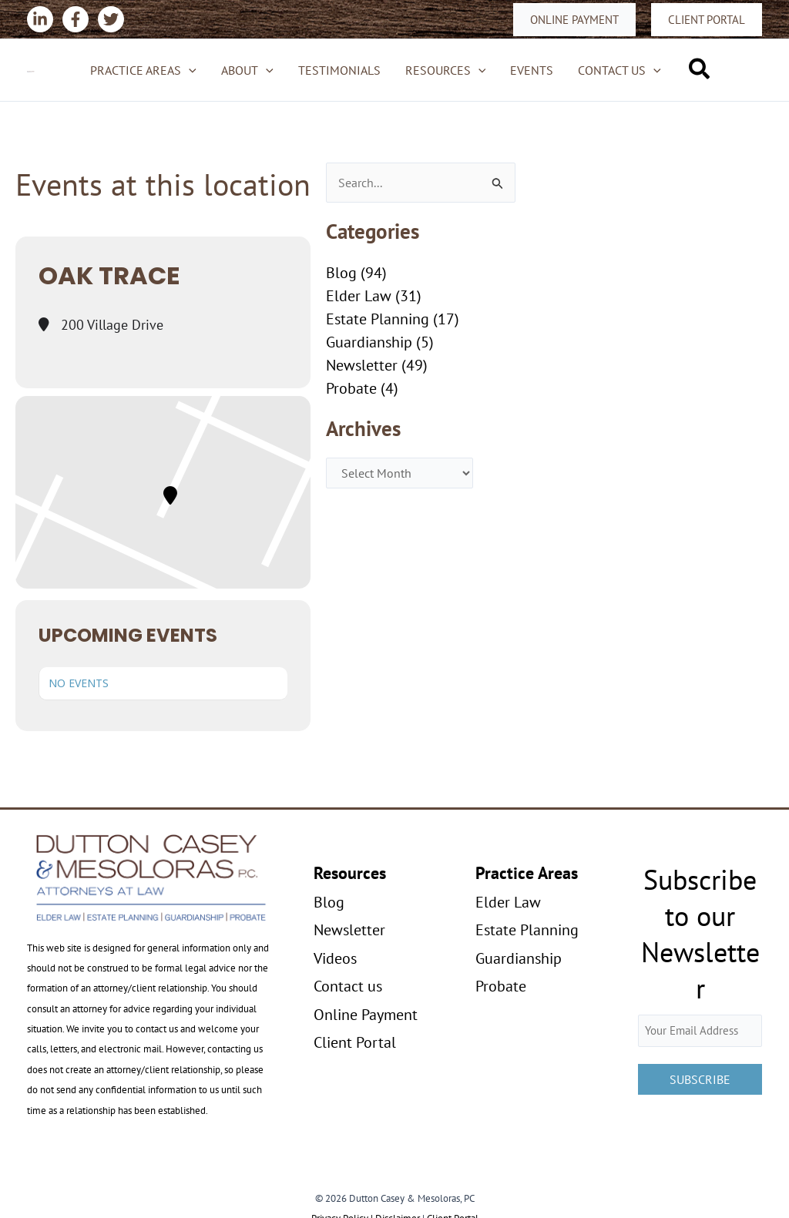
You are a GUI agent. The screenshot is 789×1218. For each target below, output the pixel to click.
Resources (445, 70)
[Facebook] (75, 19)
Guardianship (369, 342)
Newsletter (362, 365)
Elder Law (358, 296)
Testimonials (339, 70)
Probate (351, 388)
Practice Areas (143, 70)
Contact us (619, 70)
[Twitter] (111, 19)
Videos (335, 958)
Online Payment (366, 1015)
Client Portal (355, 1042)
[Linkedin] (40, 19)
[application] (188, 70)
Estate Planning (377, 319)
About (247, 70)
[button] (574, 19)
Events (531, 70)
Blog (341, 273)
